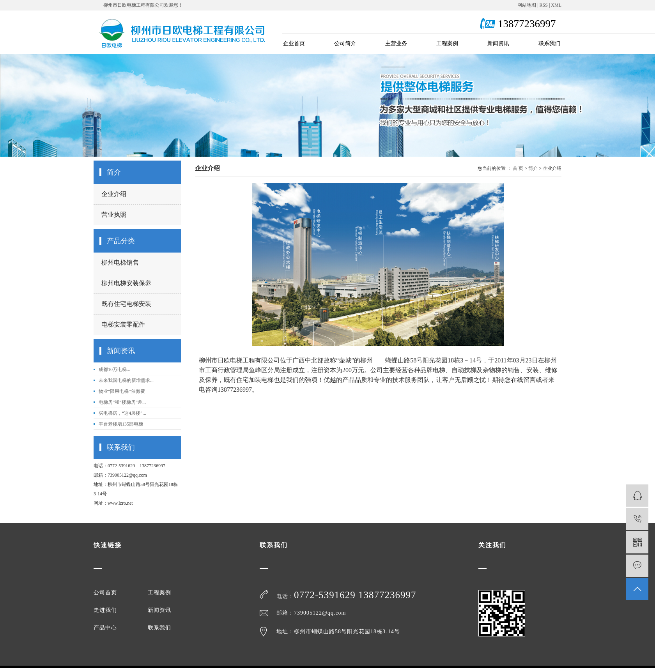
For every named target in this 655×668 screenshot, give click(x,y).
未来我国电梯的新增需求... (126, 380)
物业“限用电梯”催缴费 (122, 391)
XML (556, 5)
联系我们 (549, 43)
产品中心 (105, 628)
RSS (544, 5)
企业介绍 (113, 194)
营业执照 (113, 214)
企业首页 (294, 43)
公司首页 (105, 593)
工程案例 (447, 43)
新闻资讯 (498, 43)
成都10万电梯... (114, 369)
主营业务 (396, 43)
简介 (533, 168)
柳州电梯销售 (120, 262)
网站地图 (526, 5)
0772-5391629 (326, 595)
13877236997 (387, 595)
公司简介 (345, 43)
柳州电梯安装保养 (126, 283)
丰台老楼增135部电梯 (121, 424)
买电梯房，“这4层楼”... (122, 413)
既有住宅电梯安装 (126, 303)
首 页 (518, 168)
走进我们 (105, 610)
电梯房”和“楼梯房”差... (122, 402)
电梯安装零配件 (123, 324)
